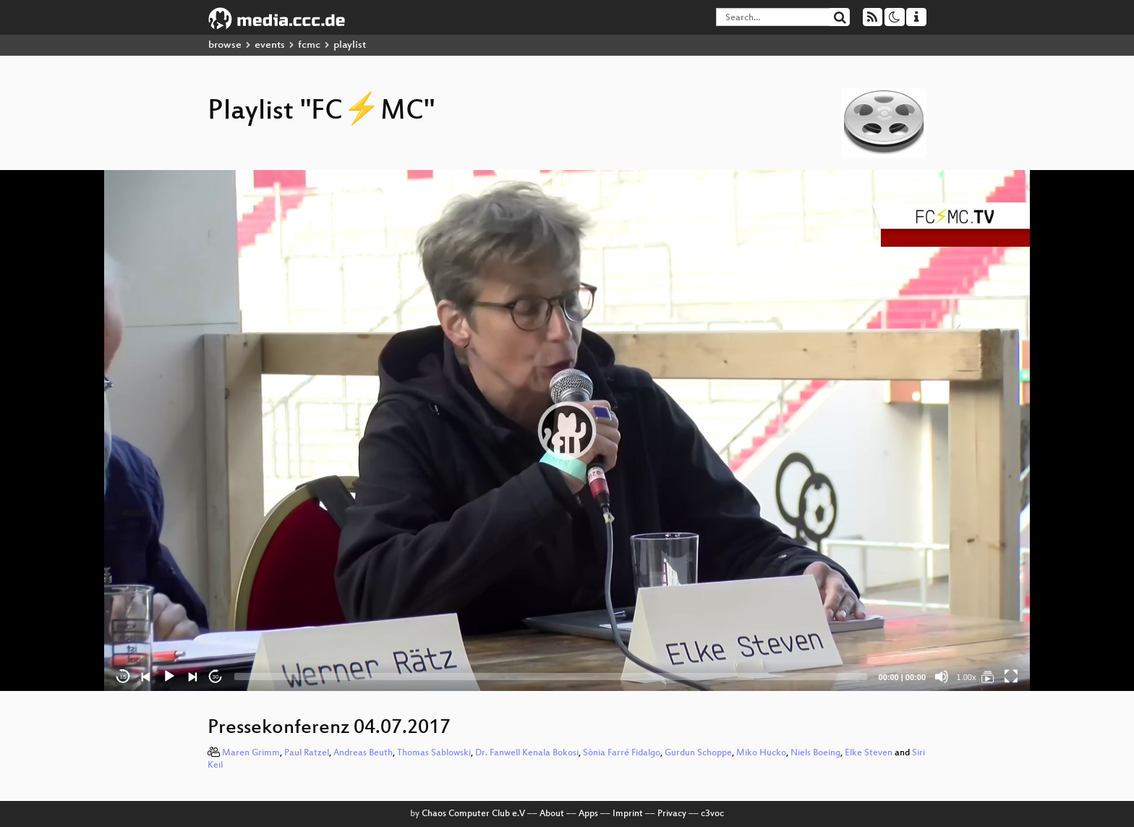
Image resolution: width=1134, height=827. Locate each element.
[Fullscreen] (1011, 676)
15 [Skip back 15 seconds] (123, 677)
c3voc (712, 814)
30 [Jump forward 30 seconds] (216, 677)
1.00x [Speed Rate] (966, 677)
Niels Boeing (815, 753)
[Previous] (146, 676)
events (270, 45)
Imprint (628, 814)
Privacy (671, 814)
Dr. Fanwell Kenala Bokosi (527, 753)
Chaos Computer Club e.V (473, 814)
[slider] (550, 676)
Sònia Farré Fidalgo (621, 753)
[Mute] (941, 676)
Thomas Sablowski (434, 753)
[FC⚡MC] (988, 676)
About (552, 814)
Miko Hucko (761, 753)
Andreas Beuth (363, 753)
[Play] (169, 676)
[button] (567, 430)
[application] (567, 430)
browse (225, 45)
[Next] (192, 676)
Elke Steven (868, 753)
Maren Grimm (251, 753)
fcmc (309, 45)
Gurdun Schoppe (698, 753)
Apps (588, 814)
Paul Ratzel (306, 753)
